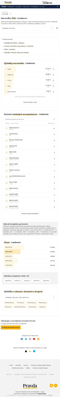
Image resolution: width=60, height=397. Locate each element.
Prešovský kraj (32, 307)
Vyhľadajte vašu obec (27, 28)
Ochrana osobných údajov (40, 368)
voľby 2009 (36, 280)
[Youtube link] (34, 339)
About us (9, 374)
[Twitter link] (26, 339)
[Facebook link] (22, 339)
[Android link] (30, 351)
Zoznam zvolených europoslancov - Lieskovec (19, 46)
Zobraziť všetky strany (30, 102)
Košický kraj (42, 307)
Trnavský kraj (20, 302)
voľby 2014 (27, 280)
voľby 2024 (8, 280)
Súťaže (28, 368)
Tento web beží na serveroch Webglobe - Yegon (30, 392)
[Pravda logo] (22, 2)
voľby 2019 (17, 280)
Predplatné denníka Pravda (11, 327)
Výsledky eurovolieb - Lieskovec (14, 43)
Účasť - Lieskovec (9, 49)
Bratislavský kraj (9, 302)
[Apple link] (26, 351)
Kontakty (18, 365)
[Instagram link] (30, 339)
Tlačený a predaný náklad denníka (41, 365)
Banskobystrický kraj (19, 307)
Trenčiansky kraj (31, 302)
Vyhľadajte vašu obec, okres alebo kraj (30, 297)
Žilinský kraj (8, 307)
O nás (11, 365)
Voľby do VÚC (26, 6)
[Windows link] (34, 351)
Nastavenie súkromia (30, 377)
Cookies (51, 374)
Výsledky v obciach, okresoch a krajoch (16, 52)
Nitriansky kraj (42, 302)
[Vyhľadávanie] (57, 2)
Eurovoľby (41, 6)
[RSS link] (38, 339)
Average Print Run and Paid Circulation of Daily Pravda (30, 374)
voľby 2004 (46, 280)
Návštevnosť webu (17, 368)
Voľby (3, 7)
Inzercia (25, 365)
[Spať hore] (55, 385)
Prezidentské (34, 6)
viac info (50, 395)
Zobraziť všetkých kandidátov (30, 213)
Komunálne (18, 6)
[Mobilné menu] (2, 2)
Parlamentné (10, 6)
